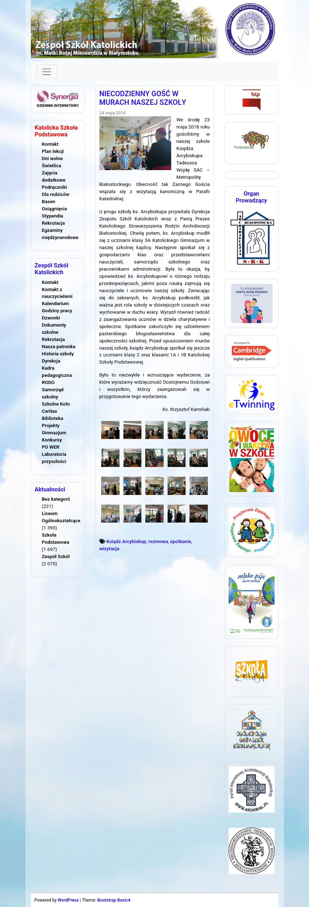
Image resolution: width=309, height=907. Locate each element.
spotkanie (180, 541)
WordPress (68, 900)
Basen (48, 201)
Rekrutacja (53, 223)
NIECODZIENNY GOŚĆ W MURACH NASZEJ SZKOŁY (142, 98)
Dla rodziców (56, 194)
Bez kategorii (56, 499)
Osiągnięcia (54, 208)
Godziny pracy (57, 310)
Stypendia (52, 216)
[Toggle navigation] (47, 72)
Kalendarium (55, 303)
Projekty (51, 425)
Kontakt (50, 144)
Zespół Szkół (56, 556)
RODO (48, 382)
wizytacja (109, 548)
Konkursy (52, 440)
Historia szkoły (58, 353)
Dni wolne (52, 158)
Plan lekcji (53, 151)
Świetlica (51, 165)
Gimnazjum (54, 432)
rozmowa (158, 541)
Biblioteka (53, 418)
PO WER (51, 447)
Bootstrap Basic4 (113, 900)
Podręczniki (54, 187)
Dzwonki (51, 318)
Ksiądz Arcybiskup (126, 541)
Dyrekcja (51, 361)
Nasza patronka (59, 346)
